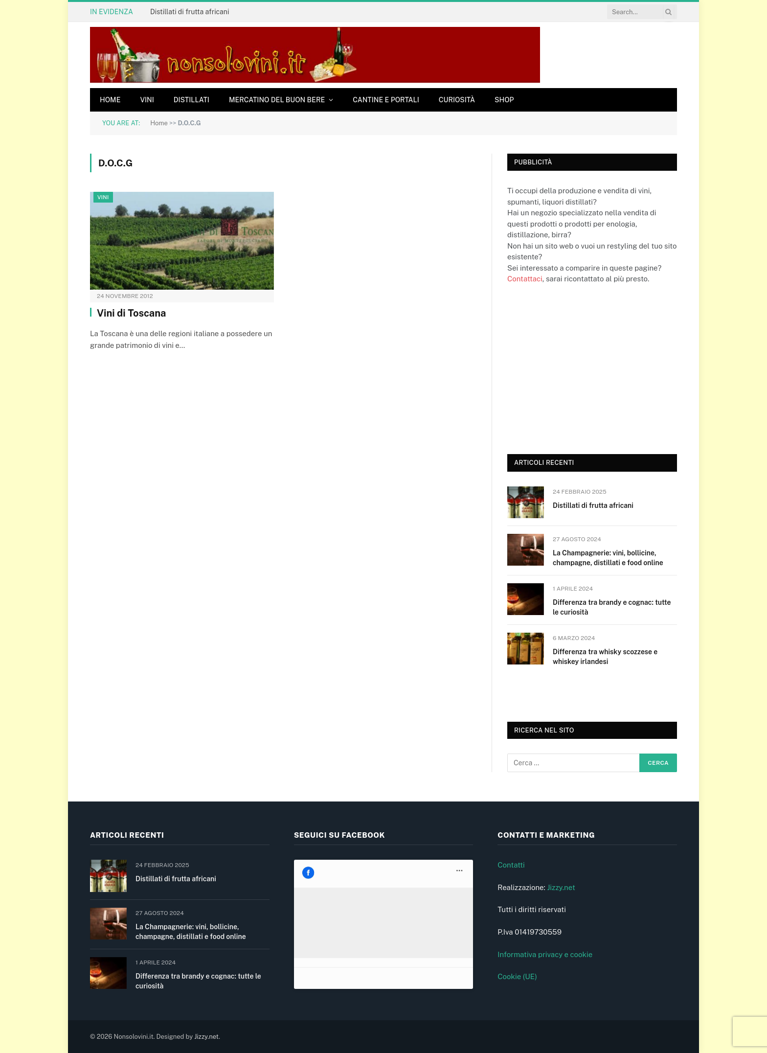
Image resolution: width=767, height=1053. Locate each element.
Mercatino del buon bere (277, 100)
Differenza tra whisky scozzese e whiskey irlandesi (605, 656)
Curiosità (457, 100)
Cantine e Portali (386, 100)
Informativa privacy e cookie (544, 954)
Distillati (191, 100)
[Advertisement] (580, 368)
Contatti (511, 865)
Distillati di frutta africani (189, 12)
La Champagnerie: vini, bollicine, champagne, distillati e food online (608, 558)
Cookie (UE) (517, 976)
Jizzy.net (561, 887)
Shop (504, 100)
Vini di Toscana (131, 313)
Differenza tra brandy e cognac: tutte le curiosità (612, 607)
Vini (147, 100)
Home (110, 100)
